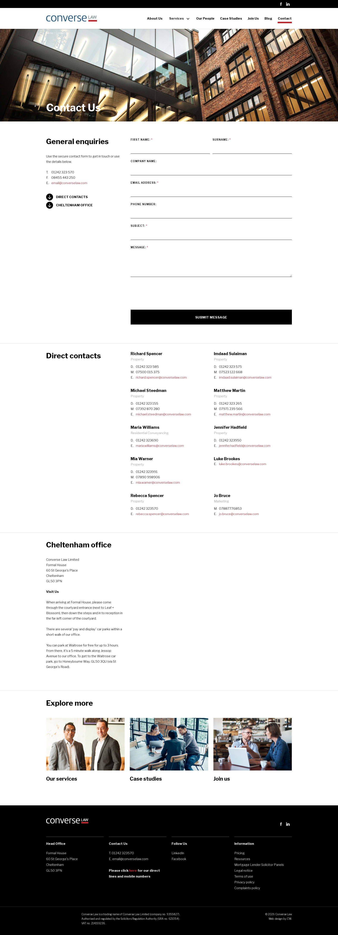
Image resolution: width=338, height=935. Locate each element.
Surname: (222, 139)
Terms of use (243, 876)
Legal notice (243, 871)
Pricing (239, 853)
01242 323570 (123, 853)
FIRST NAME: (141, 139)
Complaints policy (247, 888)
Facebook (179, 859)
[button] (179, 15)
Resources (242, 859)
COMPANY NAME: (143, 161)
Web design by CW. (280, 918)
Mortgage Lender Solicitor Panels (259, 865)
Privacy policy (244, 882)
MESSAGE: (139, 247)
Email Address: (144, 182)
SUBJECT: (139, 225)
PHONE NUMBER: (143, 204)
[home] (71, 18)
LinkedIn (178, 853)
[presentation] (163, 293)
